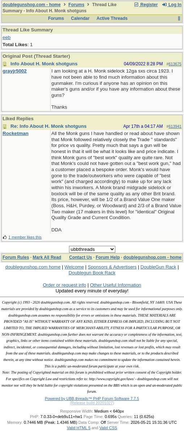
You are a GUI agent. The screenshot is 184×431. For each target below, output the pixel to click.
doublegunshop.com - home (32, 4)
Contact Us (80, 257)
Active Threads (112, 18)
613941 (174, 126)
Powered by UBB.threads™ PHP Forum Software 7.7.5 (92, 398)
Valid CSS (108, 428)
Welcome (74, 267)
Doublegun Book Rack (92, 272)
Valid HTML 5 (78, 428)
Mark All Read (47, 257)
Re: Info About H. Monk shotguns (48, 126)
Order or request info (64, 285)
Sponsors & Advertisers (112, 267)
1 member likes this (25, 237)
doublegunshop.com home (32, 267)
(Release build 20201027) (92, 403)
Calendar (80, 18)
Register (146, 4)
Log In (171, 4)
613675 (174, 64)
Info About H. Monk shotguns (43, 63)
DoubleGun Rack (158, 267)
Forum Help (108, 257)
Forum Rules (16, 257)
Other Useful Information (115, 285)
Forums (76, 4)
